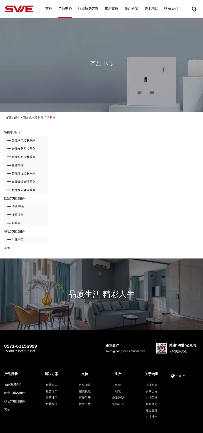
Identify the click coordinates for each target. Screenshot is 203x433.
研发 (118, 391)
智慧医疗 (51, 404)
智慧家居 (51, 385)
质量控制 (118, 397)
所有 (17, 117)
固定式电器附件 (33, 117)
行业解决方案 (88, 8)
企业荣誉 (151, 397)
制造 (118, 385)
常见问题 (85, 385)
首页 (48, 8)
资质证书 (118, 404)
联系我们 (171, 8)
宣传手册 (85, 397)
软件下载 (85, 404)
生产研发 (131, 8)
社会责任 (151, 410)
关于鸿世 (151, 8)
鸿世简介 (151, 385)
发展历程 (151, 391)
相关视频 (85, 391)
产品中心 (65, 8)
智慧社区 (51, 397)
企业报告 (151, 416)
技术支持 (111, 8)
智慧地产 (51, 391)
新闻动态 (151, 404)
